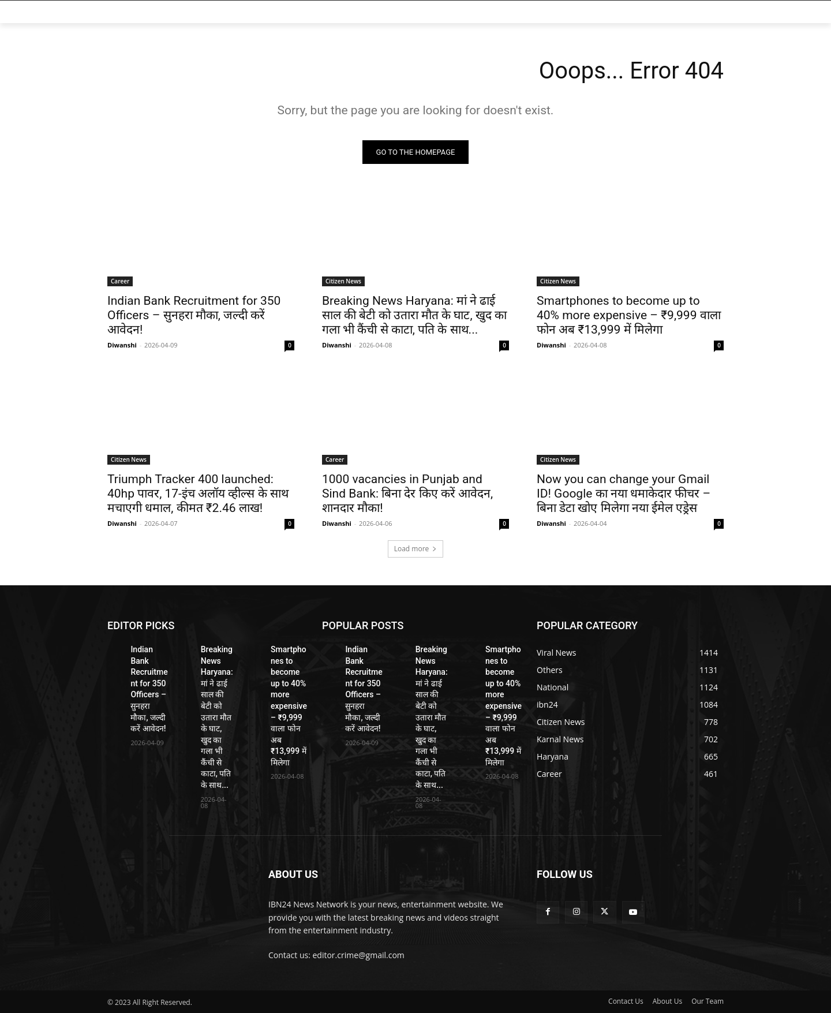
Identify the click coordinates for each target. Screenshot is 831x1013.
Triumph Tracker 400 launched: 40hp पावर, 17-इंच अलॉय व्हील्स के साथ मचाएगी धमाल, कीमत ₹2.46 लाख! (198, 493)
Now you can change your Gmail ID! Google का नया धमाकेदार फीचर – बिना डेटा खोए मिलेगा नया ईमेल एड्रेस (623, 493)
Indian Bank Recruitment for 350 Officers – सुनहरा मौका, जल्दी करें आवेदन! (193, 315)
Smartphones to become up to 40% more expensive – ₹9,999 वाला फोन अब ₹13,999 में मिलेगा (629, 315)
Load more (415, 549)
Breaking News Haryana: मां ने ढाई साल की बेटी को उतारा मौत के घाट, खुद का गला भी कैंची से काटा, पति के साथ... (414, 315)
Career (120, 281)
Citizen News (343, 281)
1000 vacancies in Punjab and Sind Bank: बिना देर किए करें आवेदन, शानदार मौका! (407, 493)
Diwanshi (122, 345)
